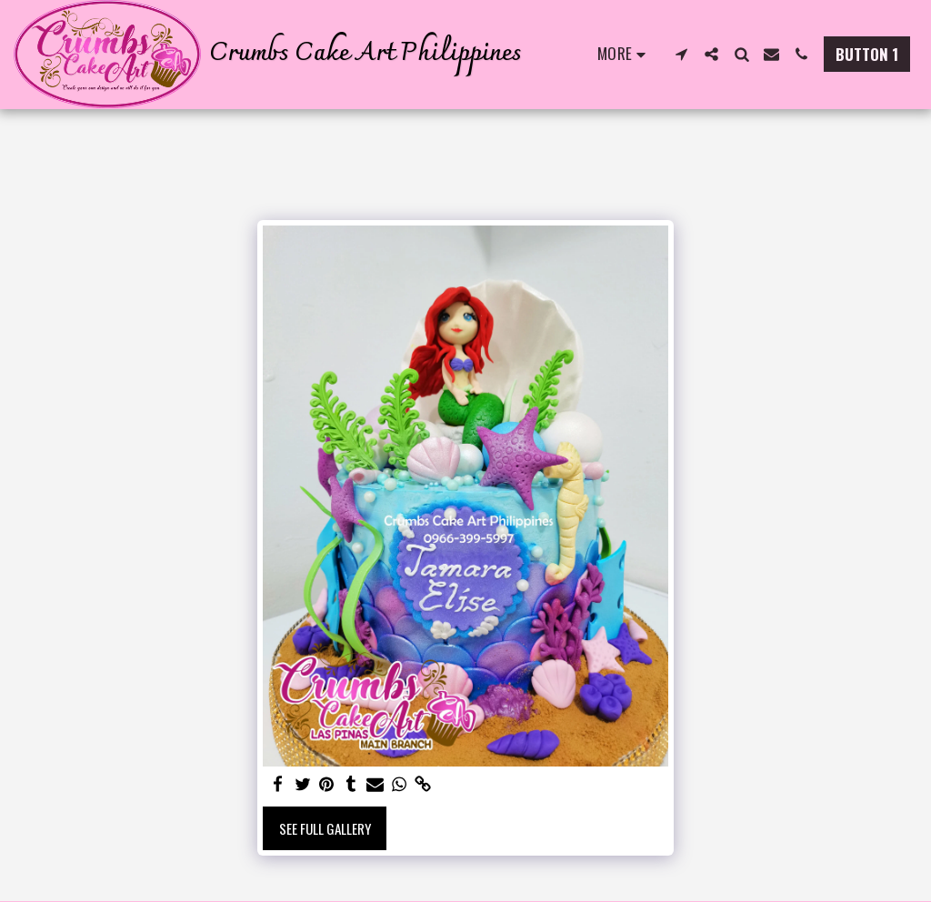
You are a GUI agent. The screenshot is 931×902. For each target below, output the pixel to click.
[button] (681, 54)
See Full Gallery (325, 828)
